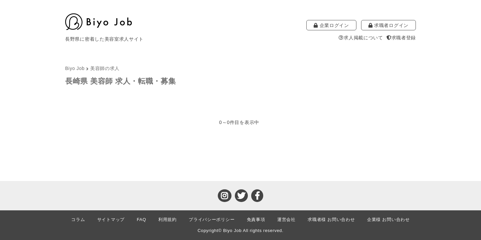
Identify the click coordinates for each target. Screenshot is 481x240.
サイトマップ (111, 219)
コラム (78, 219)
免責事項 (256, 219)
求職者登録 (401, 37)
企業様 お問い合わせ (388, 219)
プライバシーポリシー (211, 219)
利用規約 (167, 219)
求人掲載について (361, 37)
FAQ (141, 219)
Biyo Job (75, 68)
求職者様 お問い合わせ (331, 219)
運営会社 (286, 219)
